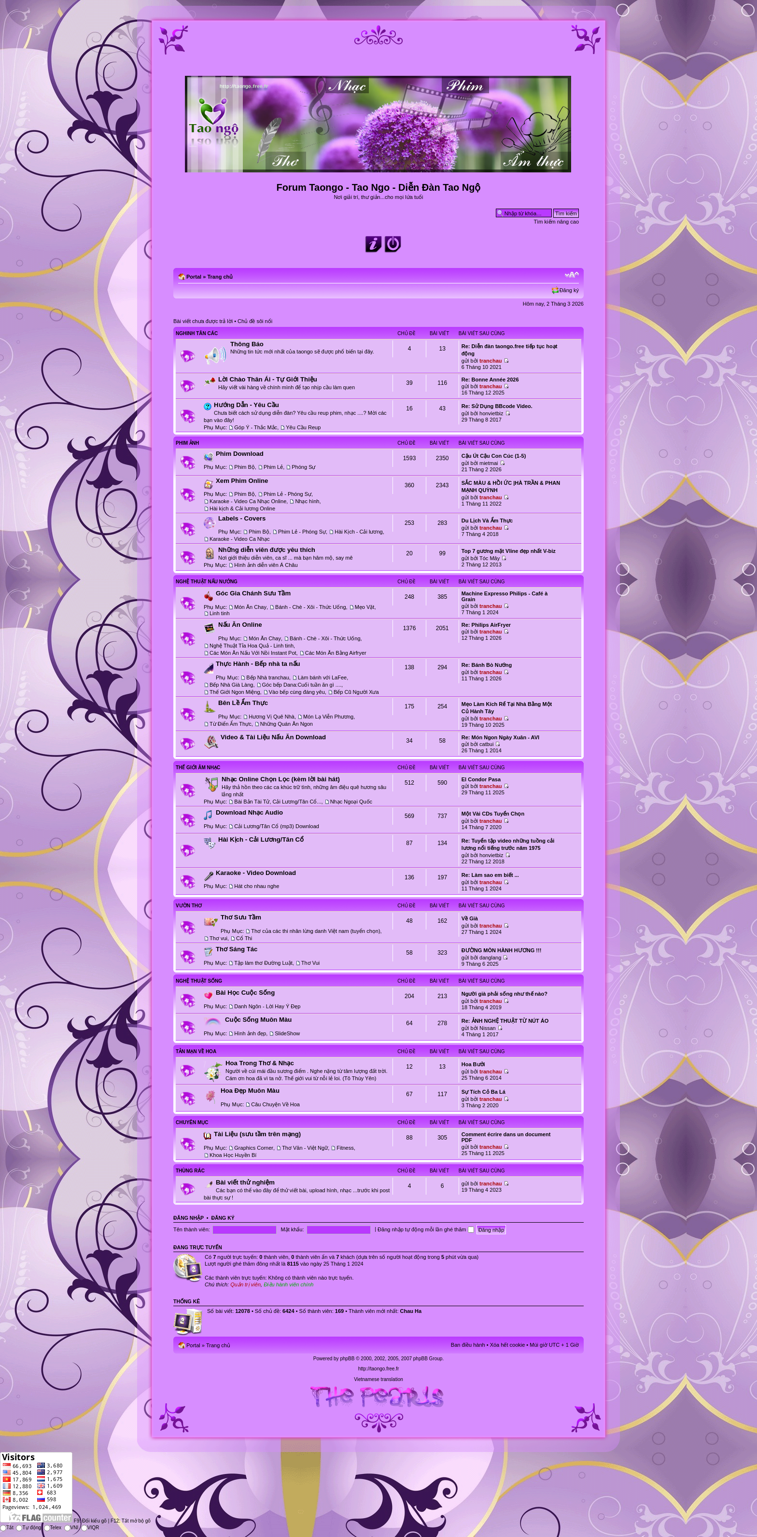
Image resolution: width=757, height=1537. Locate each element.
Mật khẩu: (292, 1229)
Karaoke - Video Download (256, 872)
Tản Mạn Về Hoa (196, 1051)
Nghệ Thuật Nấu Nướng (207, 581)
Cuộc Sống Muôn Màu (258, 1019)
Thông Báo (247, 344)
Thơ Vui (310, 963)
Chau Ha (411, 1311)
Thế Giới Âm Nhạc (198, 767)
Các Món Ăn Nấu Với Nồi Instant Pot (253, 653)
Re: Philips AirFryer (486, 625)
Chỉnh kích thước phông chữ (572, 274)
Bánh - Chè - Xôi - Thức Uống (310, 607)
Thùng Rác (190, 1170)
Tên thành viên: (191, 1229)
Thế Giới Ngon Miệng (235, 692)
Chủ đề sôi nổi (255, 321)
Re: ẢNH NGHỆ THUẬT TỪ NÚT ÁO (505, 1021)
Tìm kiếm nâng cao (556, 222)
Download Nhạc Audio (249, 812)
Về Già (470, 918)
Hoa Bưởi (473, 1064)
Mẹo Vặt (365, 607)
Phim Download (240, 453)
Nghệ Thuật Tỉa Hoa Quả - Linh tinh (252, 646)
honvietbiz (491, 413)
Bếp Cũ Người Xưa (356, 692)
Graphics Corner (253, 1148)
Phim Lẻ (273, 467)
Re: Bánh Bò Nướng (487, 665)
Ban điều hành (468, 1345)
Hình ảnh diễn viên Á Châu (265, 565)
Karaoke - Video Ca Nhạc (239, 539)
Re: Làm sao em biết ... (490, 875)
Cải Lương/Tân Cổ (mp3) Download (276, 826)
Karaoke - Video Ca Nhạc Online (248, 501)
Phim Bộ (244, 467)
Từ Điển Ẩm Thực (231, 724)
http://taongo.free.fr (378, 1368)
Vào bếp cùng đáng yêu (297, 692)
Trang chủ (220, 277)
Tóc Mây (489, 558)
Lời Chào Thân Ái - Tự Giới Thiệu (267, 379)
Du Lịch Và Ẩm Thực (487, 520)
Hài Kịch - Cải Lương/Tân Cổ (261, 839)
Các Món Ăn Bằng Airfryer (335, 653)
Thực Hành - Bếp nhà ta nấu (258, 663)
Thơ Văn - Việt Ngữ (305, 1148)
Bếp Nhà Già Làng (231, 685)
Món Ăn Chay (250, 607)
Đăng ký (569, 290)
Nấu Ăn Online (240, 624)
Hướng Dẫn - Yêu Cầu (246, 405)
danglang (490, 957)
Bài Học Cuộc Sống (245, 992)
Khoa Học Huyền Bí (233, 1155)
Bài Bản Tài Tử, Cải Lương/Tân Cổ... (277, 801)
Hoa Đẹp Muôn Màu (250, 1090)
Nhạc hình (307, 501)
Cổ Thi (244, 938)
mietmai (488, 463)
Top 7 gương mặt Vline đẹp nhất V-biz (509, 551)
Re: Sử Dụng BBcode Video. (497, 406)
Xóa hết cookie (507, 1345)
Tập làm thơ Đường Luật (263, 963)
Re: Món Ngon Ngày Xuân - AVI (500, 737)
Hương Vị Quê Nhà (271, 716)
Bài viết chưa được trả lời (203, 321)
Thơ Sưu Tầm (241, 917)
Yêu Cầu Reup (303, 427)
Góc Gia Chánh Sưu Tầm (253, 593)
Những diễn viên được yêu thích (266, 549)
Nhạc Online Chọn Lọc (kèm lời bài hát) (281, 779)
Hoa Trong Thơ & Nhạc (259, 1063)
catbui (486, 744)
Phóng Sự (303, 467)
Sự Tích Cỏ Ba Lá (483, 1092)
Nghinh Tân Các (197, 333)
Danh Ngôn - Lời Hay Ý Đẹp (267, 1006)
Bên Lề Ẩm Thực (243, 702)
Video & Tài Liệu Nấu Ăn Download (273, 737)
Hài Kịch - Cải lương (358, 532)
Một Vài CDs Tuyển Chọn (493, 814)
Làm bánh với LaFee (322, 677)
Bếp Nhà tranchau (267, 677)
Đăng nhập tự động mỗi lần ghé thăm (426, 1229)
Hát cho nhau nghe (256, 886)
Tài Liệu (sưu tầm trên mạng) (257, 1134)
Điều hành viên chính (288, 1284)
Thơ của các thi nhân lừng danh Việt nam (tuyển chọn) (315, 931)
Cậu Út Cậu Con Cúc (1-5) (494, 456)
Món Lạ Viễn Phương (328, 716)
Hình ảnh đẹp (250, 1033)
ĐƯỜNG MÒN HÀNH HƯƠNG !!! (502, 950)
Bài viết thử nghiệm (245, 1182)
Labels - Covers (242, 518)
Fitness (344, 1148)
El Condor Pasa (481, 779)
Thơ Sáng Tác (236, 949)
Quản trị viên (245, 1284)
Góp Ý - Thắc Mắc (255, 427)
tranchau (490, 361)
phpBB (347, 1358)
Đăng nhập (188, 1218)
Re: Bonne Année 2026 (490, 379)
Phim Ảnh (187, 443)
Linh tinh (220, 613)
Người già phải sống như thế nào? (504, 994)
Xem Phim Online (242, 480)
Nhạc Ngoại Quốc (351, 801)
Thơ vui (218, 938)
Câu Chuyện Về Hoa (275, 1104)
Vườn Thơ (189, 905)
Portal (193, 277)
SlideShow (287, 1033)
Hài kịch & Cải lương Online (242, 508)
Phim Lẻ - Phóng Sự (287, 494)
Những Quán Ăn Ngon (286, 724)
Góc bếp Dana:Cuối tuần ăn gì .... (302, 685)
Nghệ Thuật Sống (199, 981)
